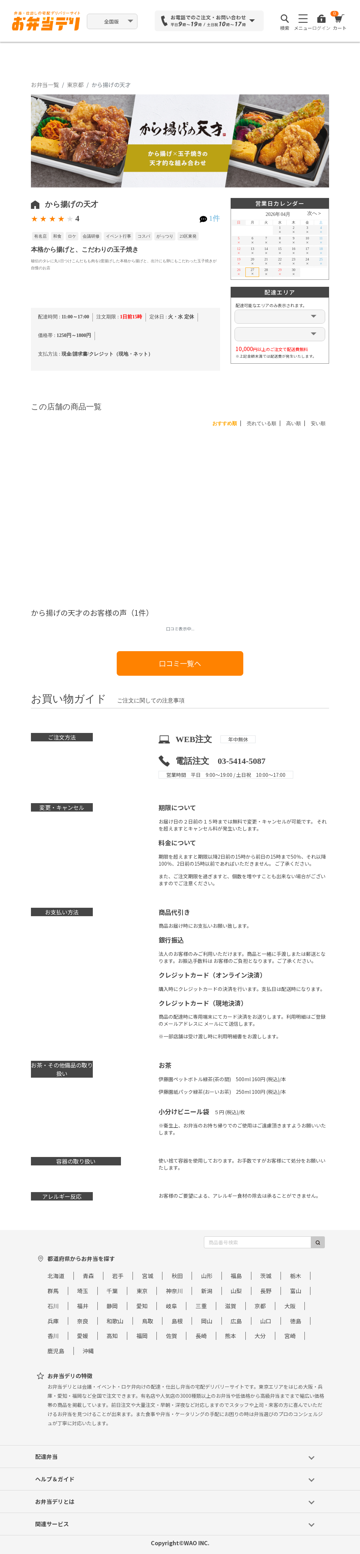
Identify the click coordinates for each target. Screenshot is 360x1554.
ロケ (72, 236)
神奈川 (174, 1291)
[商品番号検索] (257, 1242)
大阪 (290, 1306)
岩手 (117, 1275)
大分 (260, 1335)
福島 (236, 1275)
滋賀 (230, 1306)
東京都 (75, 84)
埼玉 (82, 1291)
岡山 (206, 1321)
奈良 (82, 1321)
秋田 (177, 1275)
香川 (53, 1335)
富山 (295, 1291)
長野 (265, 1291)
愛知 (142, 1306)
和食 (57, 236)
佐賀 (171, 1335)
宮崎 (290, 1335)
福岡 (142, 1335)
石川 (53, 1306)
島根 (177, 1321)
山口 (265, 1321)
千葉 (112, 1291)
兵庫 (53, 1321)
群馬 (53, 1291)
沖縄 (88, 1351)
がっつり (164, 236)
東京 (142, 1291)
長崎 (201, 1335)
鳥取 (147, 1321)
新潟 (206, 1291)
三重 (201, 1306)
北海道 (55, 1275)
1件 (214, 218)
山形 (206, 1275)
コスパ (143, 236)
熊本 (230, 1335)
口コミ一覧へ (180, 663)
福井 (82, 1306)
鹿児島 (55, 1351)
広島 (236, 1321)
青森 (88, 1275)
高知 (112, 1335)
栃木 (295, 1275)
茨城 (265, 1275)
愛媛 (82, 1335)
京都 (260, 1306)
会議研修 (91, 236)
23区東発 (188, 236)
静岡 (112, 1306)
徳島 (295, 1321)
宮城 (147, 1275)
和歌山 (115, 1321)
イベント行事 (118, 236)
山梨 (236, 1291)
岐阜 (171, 1306)
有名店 (40, 236)
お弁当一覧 (45, 84)
